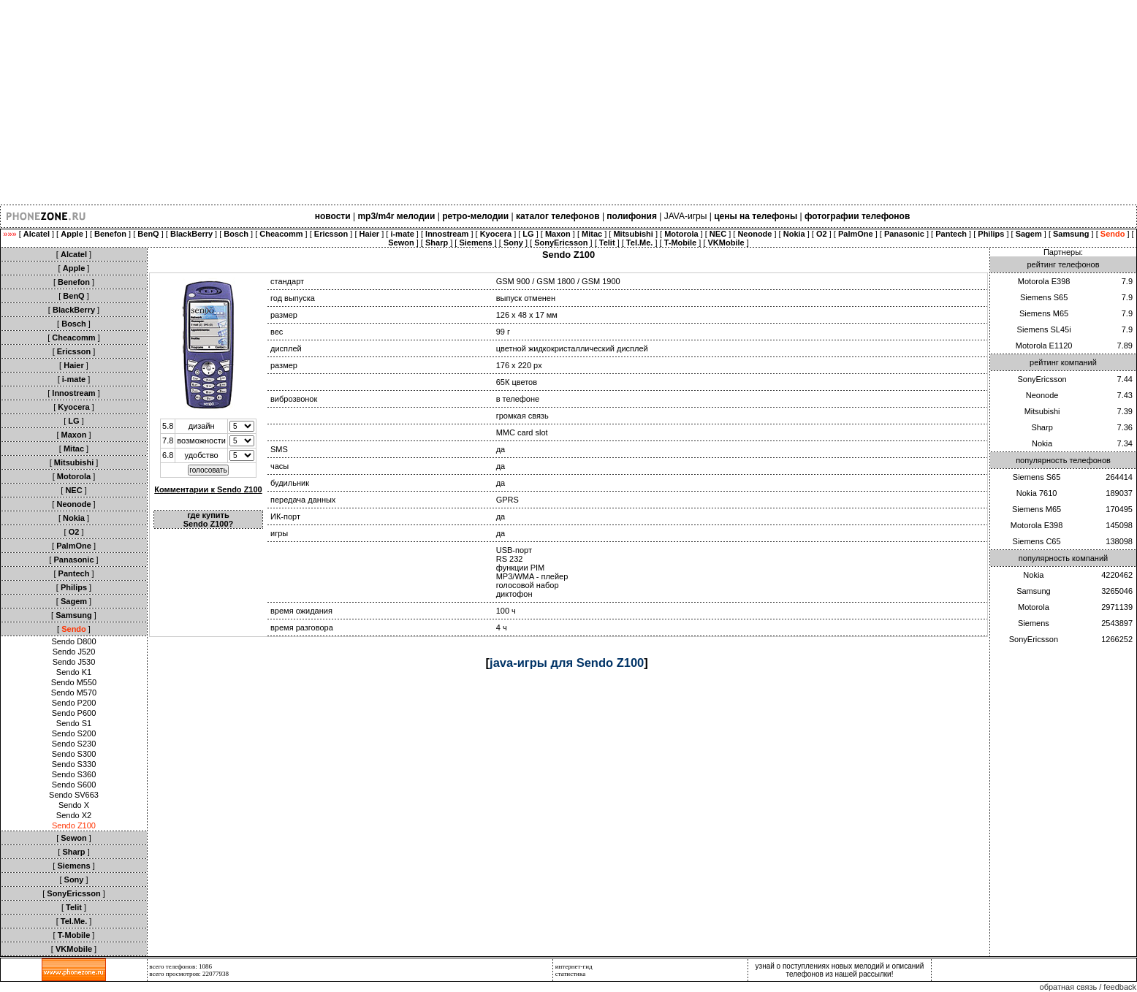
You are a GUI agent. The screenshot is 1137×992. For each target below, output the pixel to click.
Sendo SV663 (74, 794)
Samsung (1033, 591)
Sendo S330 (74, 764)
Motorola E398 (1044, 281)
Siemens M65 (1043, 313)
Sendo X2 (73, 815)
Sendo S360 (74, 774)
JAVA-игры (685, 216)
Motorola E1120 (1044, 345)
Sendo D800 (73, 641)
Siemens (1033, 623)
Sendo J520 (74, 651)
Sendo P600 (74, 713)
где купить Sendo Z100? (208, 519)
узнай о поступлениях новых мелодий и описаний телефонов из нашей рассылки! (840, 970)
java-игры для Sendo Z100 (567, 662)
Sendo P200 (74, 702)
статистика (570, 973)
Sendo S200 (74, 733)
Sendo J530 (74, 661)
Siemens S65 (1044, 297)
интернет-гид (574, 966)
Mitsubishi (1042, 411)
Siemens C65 (1037, 541)
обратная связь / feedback (1088, 987)
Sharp (1041, 427)
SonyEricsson (1041, 379)
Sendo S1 (73, 723)
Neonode (1042, 395)
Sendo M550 (73, 682)
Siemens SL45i (1044, 329)
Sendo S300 (74, 753)
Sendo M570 (73, 692)
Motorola (1033, 607)
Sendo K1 (73, 672)
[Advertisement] (438, 102)
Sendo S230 (74, 743)
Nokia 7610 (1036, 493)
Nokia (1042, 443)
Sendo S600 (74, 784)
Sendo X (73, 805)
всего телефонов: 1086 (180, 966)
